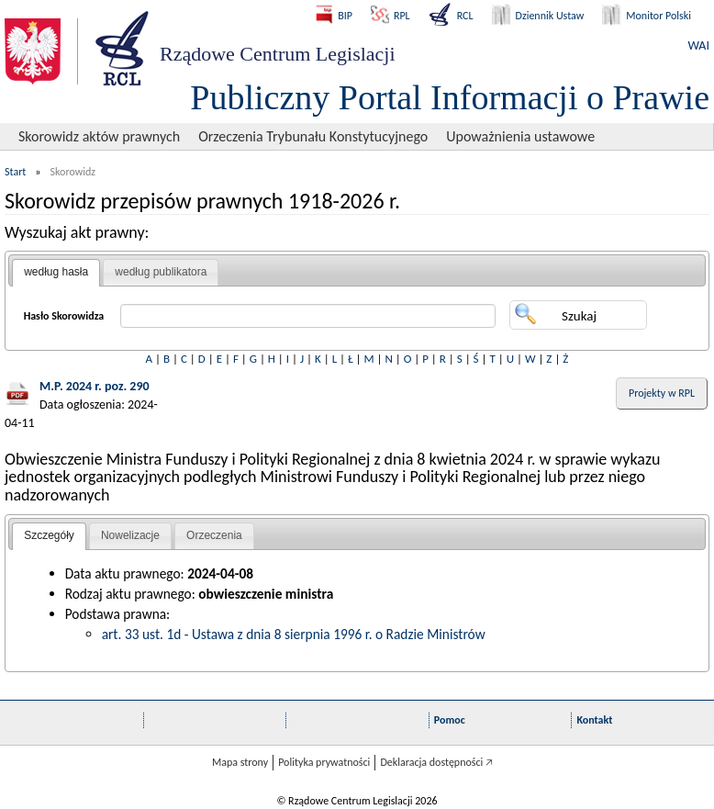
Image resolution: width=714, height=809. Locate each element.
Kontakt (594, 719)
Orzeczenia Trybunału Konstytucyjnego (313, 136)
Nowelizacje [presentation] (130, 535)
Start (15, 171)
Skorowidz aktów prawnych (99, 136)
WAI (698, 45)
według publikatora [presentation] (160, 271)
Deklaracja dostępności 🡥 (436, 762)
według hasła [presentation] (56, 271)
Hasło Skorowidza (64, 315)
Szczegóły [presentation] (49, 535)
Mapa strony (240, 762)
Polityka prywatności (324, 762)
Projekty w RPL (662, 393)
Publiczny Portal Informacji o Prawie (449, 97)
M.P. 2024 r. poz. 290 (94, 386)
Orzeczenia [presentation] (214, 535)
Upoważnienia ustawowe (520, 136)
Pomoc (449, 719)
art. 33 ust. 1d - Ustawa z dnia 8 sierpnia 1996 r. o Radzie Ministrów (293, 634)
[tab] (56, 273)
